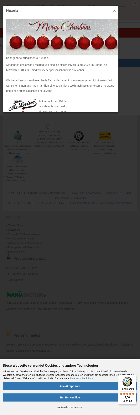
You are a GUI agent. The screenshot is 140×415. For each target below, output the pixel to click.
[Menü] (134, 377)
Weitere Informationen (70, 407)
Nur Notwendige (70, 397)
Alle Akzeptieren (70, 386)
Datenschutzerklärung (82, 378)
